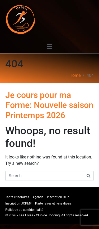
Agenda (38, 197)
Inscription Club (58, 197)
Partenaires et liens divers (53, 203)
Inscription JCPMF (18, 203)
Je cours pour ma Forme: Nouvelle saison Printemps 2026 (49, 105)
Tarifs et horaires (17, 197)
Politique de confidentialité (24, 210)
